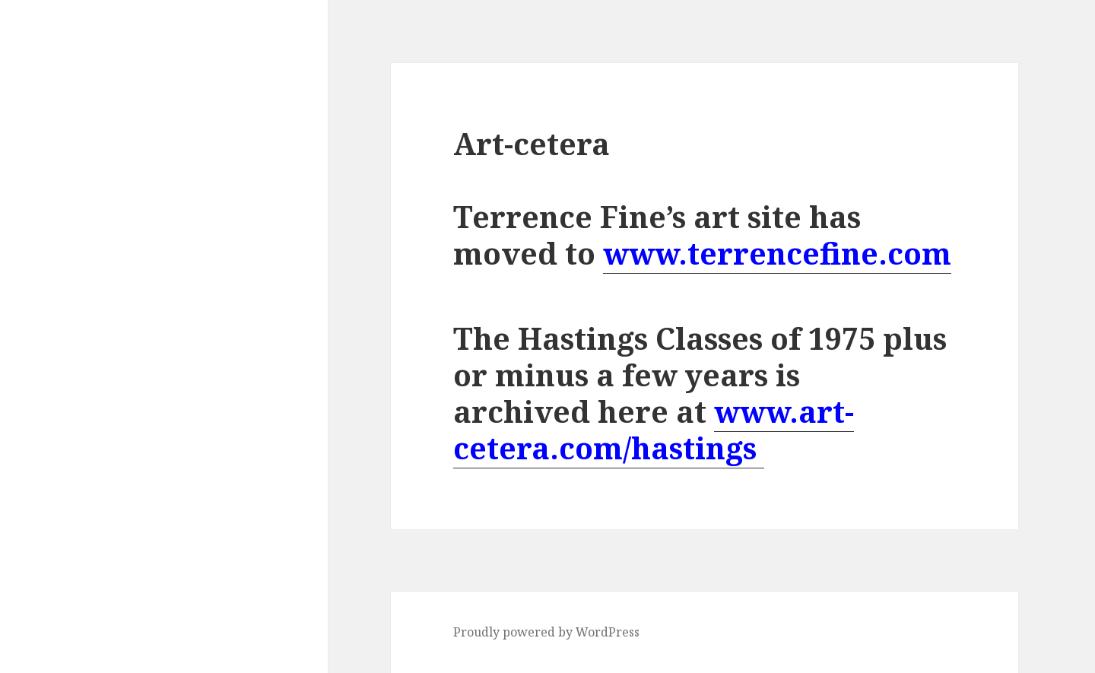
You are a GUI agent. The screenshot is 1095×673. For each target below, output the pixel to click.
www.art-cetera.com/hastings (653, 429)
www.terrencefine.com (777, 253)
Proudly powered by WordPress (546, 632)
